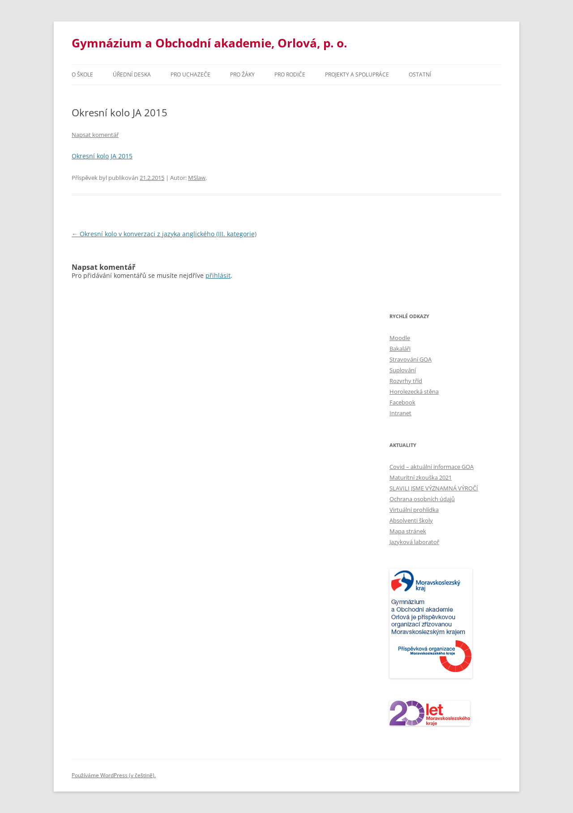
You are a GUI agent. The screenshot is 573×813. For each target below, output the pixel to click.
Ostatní (420, 74)
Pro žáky (242, 74)
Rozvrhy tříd (405, 381)
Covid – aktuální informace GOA (431, 467)
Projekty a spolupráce (357, 74)
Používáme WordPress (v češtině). (114, 775)
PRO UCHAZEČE (190, 74)
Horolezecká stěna (414, 391)
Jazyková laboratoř (414, 542)
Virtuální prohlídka (414, 510)
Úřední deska (132, 74)
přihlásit (218, 275)
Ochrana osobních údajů (422, 499)
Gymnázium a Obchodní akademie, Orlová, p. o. (209, 43)
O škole (82, 74)
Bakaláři (400, 349)
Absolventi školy (411, 520)
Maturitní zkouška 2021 (420, 477)
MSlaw (196, 178)
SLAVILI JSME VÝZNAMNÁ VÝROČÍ (433, 488)
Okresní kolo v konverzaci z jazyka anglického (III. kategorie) (164, 234)
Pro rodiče (289, 74)
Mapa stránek (407, 531)
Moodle (399, 338)
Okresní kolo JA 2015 (102, 156)
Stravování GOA (410, 359)
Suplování (402, 370)
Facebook (402, 402)
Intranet (400, 413)
